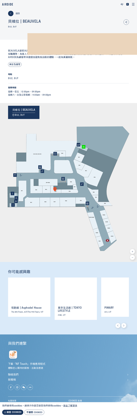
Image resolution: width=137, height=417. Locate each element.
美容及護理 (14, 64)
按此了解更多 (70, 406)
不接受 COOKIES (34, 412)
